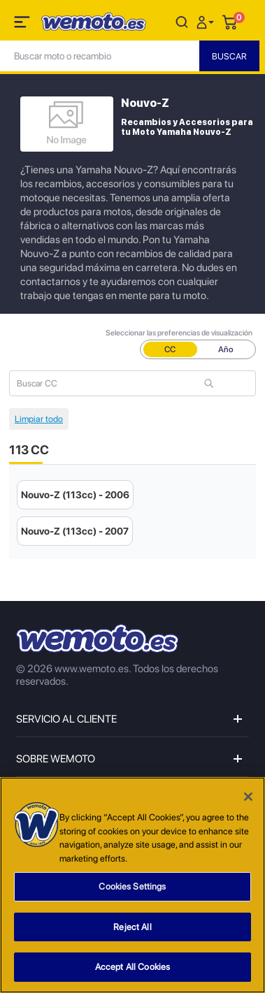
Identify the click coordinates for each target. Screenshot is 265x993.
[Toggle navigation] (23, 24)
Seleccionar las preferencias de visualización (179, 333)
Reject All (132, 927)
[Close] (248, 796)
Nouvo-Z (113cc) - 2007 (75, 531)
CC (170, 349)
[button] (206, 21)
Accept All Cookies (132, 967)
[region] (132, 885)
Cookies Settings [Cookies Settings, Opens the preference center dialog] (132, 886)
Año (226, 349)
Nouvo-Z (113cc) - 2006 (75, 494)
